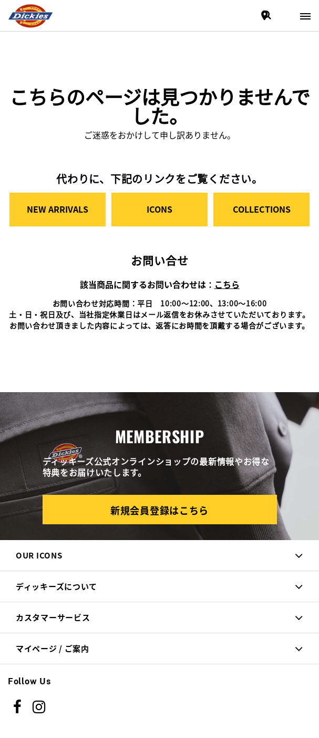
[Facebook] (17, 707)
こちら (227, 284)
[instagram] (39, 707)
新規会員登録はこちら (159, 510)
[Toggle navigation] (305, 15)
